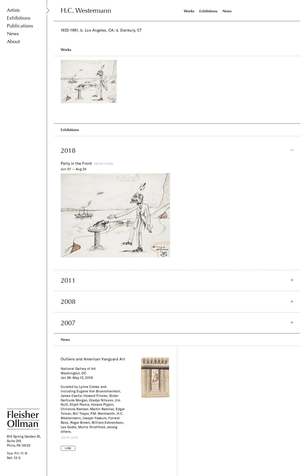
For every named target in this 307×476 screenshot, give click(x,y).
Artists (13, 10)
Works (189, 11)
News (13, 34)
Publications (20, 26)
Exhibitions (18, 18)
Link (68, 448)
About (13, 42)
